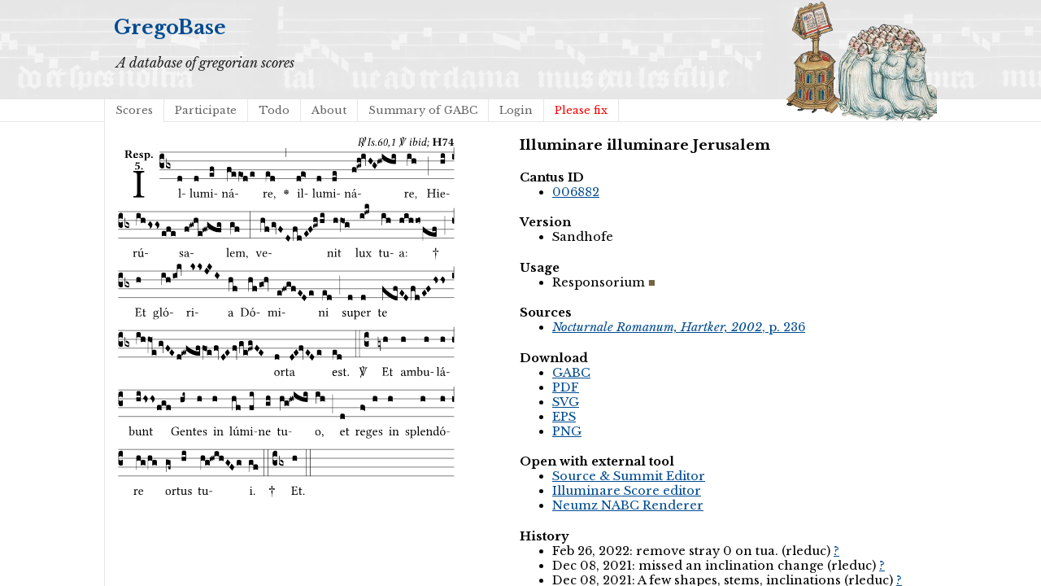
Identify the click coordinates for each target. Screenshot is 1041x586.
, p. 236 (678, 327)
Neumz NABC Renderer (627, 505)
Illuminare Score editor (626, 490)
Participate (206, 110)
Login (516, 110)
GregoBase (170, 27)
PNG (566, 431)
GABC (571, 372)
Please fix (581, 110)
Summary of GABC (422, 110)
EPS (564, 416)
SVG (565, 402)
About (328, 110)
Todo (274, 110)
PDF (565, 387)
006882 (575, 192)
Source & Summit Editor (628, 476)
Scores (134, 110)
